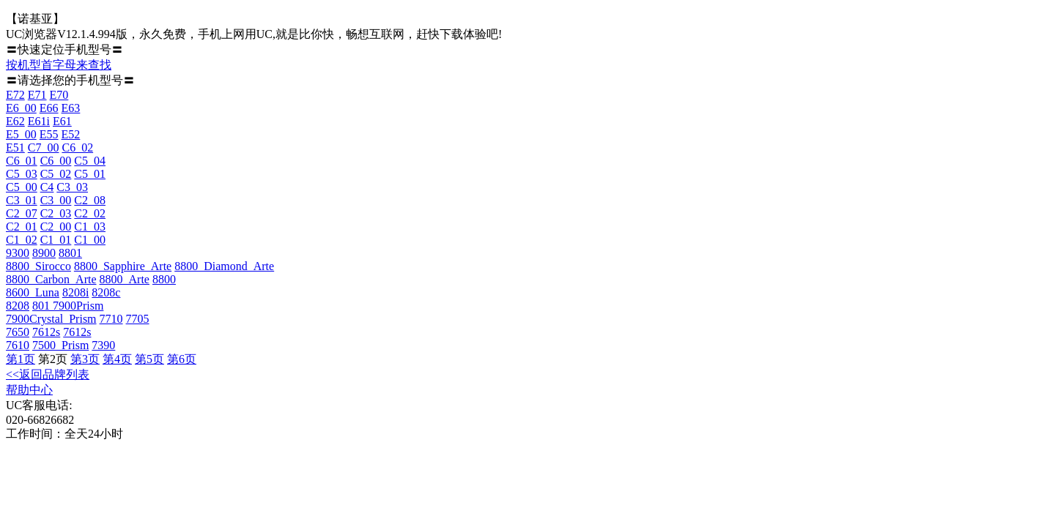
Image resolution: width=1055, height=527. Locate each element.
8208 (17, 305)
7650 (17, 332)
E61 (62, 121)
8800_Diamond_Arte (224, 266)
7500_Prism (60, 345)
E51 (15, 147)
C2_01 (21, 226)
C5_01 (90, 174)
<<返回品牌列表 (47, 374)
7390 (103, 345)
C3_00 (56, 200)
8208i (75, 292)
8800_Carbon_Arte (51, 279)
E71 (37, 95)
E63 (71, 108)
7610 (17, 345)
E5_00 (21, 134)
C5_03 (21, 174)
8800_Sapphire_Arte (122, 266)
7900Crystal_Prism (51, 319)
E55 (49, 134)
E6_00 (21, 108)
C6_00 (56, 160)
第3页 (85, 359)
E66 (49, 108)
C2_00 (56, 226)
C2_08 (90, 200)
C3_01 (21, 200)
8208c (106, 292)
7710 (111, 319)
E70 (59, 95)
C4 (47, 187)
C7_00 (43, 147)
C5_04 (90, 160)
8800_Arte (124, 279)
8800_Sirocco (38, 266)
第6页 (181, 359)
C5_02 (56, 174)
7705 (137, 319)
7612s (46, 332)
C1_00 (90, 239)
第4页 (117, 359)
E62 (15, 121)
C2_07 (21, 213)
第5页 (149, 359)
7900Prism (78, 305)
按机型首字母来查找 (58, 65)
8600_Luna (32, 292)
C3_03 (72, 187)
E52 (71, 134)
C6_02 (77, 147)
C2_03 (56, 213)
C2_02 (90, 213)
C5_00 (21, 187)
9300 (17, 253)
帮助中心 (29, 390)
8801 (70, 253)
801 (42, 305)
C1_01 (56, 239)
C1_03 (90, 226)
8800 (164, 279)
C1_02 (21, 239)
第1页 (20, 359)
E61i (39, 121)
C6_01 (21, 160)
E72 (15, 95)
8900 (44, 253)
